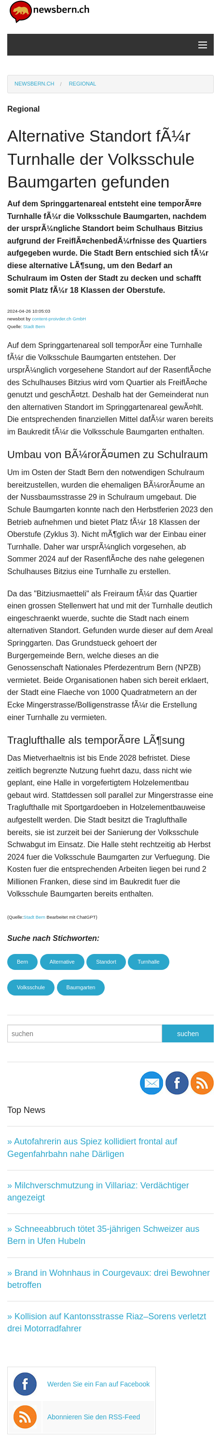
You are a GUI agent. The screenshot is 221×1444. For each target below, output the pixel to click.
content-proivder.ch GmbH (59, 318)
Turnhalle (148, 962)
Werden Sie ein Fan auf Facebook (98, 1384)
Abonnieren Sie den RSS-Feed (93, 1417)
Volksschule (31, 987)
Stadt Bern (34, 326)
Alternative (62, 962)
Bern (22, 962)
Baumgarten (81, 987)
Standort (106, 962)
